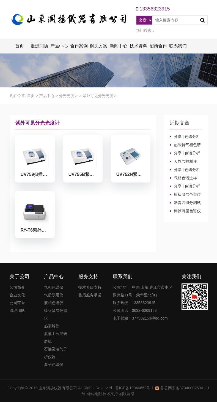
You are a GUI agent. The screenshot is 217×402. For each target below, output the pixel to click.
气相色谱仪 (53, 287)
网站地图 (94, 394)
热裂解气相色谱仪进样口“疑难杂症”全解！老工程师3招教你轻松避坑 (186, 145)
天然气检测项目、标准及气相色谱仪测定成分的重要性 (185, 161)
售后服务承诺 (89, 295)
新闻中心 (118, 46)
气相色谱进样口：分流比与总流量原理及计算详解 (185, 178)
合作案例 (79, 46)
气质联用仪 (53, 295)
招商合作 (158, 46)
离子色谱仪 (53, 364)
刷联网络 (126, 394)
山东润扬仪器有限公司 (58, 388)
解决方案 (99, 46)
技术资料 (138, 46)
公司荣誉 (17, 303)
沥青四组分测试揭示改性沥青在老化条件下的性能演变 (185, 202)
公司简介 (17, 287)
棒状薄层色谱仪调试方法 (185, 211)
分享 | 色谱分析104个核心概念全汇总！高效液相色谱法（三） (185, 153)
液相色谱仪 (53, 303)
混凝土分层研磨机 (55, 337)
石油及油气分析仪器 (55, 353)
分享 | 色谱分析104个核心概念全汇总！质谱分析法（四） (185, 136)
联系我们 (178, 46)
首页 (19, 46)
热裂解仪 (51, 326)
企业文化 (17, 295)
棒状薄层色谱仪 (55, 314)
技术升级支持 (89, 287)
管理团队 (17, 310)
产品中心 (59, 46)
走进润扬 (39, 46)
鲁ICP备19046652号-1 (134, 388)
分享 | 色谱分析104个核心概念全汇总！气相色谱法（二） (185, 169)
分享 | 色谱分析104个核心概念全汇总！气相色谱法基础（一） (185, 186)
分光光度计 (68, 95)
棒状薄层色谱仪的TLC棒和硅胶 (185, 194)
